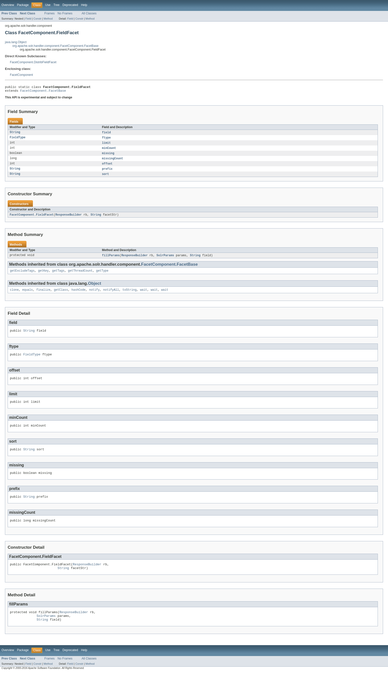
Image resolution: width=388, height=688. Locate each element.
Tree (56, 5)
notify (94, 295)
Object (94, 288)
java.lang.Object (15, 42)
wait (143, 295)
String (15, 134)
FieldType (17, 140)
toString (129, 295)
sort (105, 178)
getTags (58, 275)
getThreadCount (80, 275)
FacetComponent (21, 75)
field (106, 134)
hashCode (79, 295)
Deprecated (70, 5)
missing (108, 156)
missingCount (112, 161)
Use (47, 5)
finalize (43, 295)
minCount (109, 150)
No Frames (65, 13)
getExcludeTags (22, 275)
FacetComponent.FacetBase (43, 92)
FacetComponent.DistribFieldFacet (33, 62)
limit (106, 145)
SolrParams (165, 259)
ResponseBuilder (68, 219)
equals (27, 295)
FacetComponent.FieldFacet (32, 219)
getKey (43, 275)
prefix (107, 172)
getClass (61, 295)
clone (14, 295)
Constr (37, 18)
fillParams (111, 259)
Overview (7, 5)
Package (23, 5)
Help (84, 5)
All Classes (89, 13)
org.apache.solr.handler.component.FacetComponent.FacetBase (55, 46)
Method (48, 18)
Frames (49, 13)
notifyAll (111, 295)
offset (107, 167)
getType (102, 275)
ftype (106, 140)
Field (28, 18)
